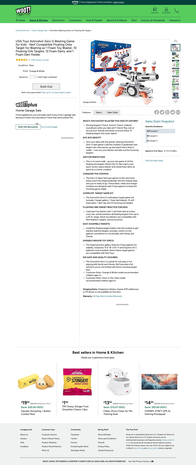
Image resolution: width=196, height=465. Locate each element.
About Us (24, 435)
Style (25, 71)
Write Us (45, 450)
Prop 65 (101, 442)
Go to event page (49, 127)
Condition (23, 65)
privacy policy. (152, 448)
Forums (155, 11)
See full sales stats (154, 160)
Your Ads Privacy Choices (139, 461)
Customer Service (49, 435)
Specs (99, 112)
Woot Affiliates (104, 435)
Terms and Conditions (107, 439)
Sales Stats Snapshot (159, 121)
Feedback (24, 446)
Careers (23, 439)
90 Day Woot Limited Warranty (107, 296)
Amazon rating (40, 60)
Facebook (75, 435)
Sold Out (46, 86)
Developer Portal (78, 450)
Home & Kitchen (23, 30)
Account (166, 11)
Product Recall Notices (51, 446)
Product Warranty (49, 442)
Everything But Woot (79, 446)
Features (86, 112)
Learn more (118, 2)
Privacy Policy (103, 446)
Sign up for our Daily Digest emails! (56, 92)
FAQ (22, 442)
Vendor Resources (106, 450)
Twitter (74, 439)
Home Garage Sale (39, 30)
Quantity (23, 77)
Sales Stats (112, 112)
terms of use (138, 448)
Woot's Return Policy (51, 439)
